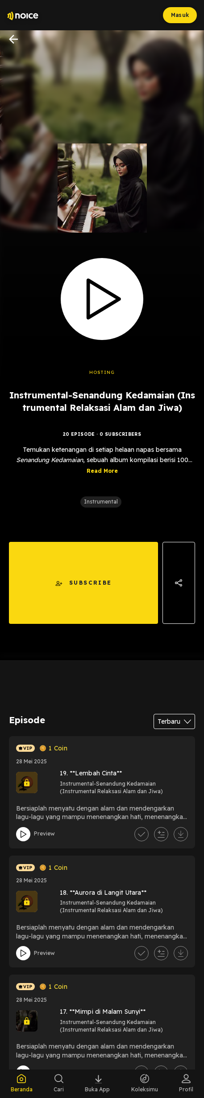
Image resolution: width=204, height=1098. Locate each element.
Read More (102, 473)
